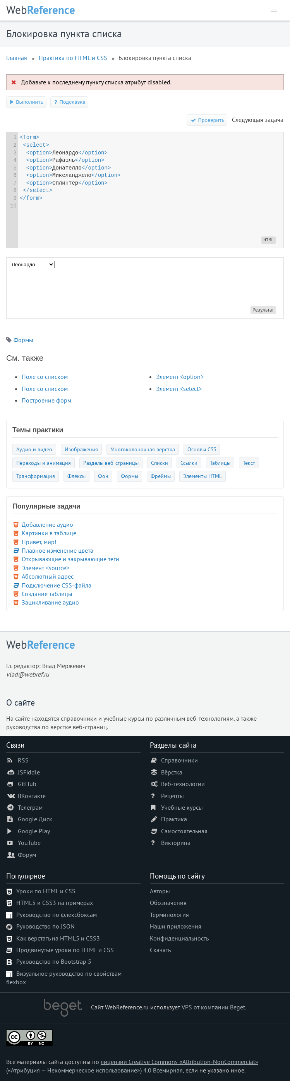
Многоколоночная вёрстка (142, 449)
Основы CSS (201, 449)
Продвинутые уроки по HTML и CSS (65, 950)
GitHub (27, 784)
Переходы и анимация (43, 462)
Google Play (34, 831)
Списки (159, 462)
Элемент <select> (179, 388)
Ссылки (188, 462)
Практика (174, 819)
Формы (23, 340)
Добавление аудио (47, 524)
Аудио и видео (34, 449)
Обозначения (168, 902)
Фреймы (161, 476)
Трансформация (35, 476)
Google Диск (35, 819)
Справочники (179, 760)
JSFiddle (29, 772)
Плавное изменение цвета (57, 550)
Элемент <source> (45, 568)
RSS (23, 760)
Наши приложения (175, 926)
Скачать (160, 950)
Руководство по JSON (45, 926)
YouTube (29, 842)
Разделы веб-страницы (111, 462)
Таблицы (220, 462)
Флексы (76, 476)
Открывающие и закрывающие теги (70, 559)
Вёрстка (171, 772)
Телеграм (30, 807)
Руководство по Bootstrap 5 (53, 961)
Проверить (207, 120)
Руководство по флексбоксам (56, 914)
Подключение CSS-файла (56, 585)
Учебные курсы (182, 807)
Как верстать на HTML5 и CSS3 (58, 938)
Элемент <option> (180, 376)
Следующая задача (257, 119)
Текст (249, 462)
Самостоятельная (184, 831)
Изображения (81, 449)
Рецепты (172, 796)
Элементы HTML (202, 476)
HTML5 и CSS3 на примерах (54, 902)
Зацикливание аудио (50, 602)
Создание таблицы (47, 594)
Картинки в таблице (49, 533)
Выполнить (26, 102)
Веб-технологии (183, 784)
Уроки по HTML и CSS (46, 891)
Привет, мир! (39, 542)
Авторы (160, 891)
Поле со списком (45, 376)
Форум (27, 854)
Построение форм (46, 400)
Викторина (175, 842)
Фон (103, 476)
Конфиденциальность (179, 938)
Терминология (169, 914)
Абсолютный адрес (48, 576)
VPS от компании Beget (213, 1007)
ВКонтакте (32, 796)
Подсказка (69, 102)
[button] (274, 10)
